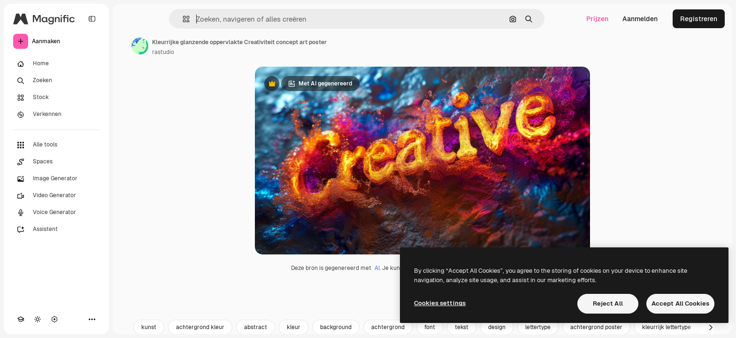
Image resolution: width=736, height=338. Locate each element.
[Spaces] (56, 161)
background (336, 327)
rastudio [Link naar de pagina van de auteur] (163, 52)
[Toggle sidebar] (92, 18)
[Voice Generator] (56, 212)
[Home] (56, 63)
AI (377, 268)
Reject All (608, 303)
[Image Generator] (56, 178)
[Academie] (20, 319)
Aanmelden (640, 19)
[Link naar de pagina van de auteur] (139, 46)
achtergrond (388, 327)
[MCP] (54, 319)
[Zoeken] (56, 80)
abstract (255, 327)
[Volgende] (710, 327)
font (429, 327)
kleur (293, 327)
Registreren (698, 19)
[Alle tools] (56, 145)
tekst (461, 327)
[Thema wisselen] (37, 319)
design (497, 327)
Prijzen (597, 19)
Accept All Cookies (680, 303)
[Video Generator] (56, 195)
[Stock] (56, 97)
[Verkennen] (56, 114)
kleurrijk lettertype (666, 327)
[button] (182, 19)
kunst (148, 327)
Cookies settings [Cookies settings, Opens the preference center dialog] (440, 303)
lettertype (538, 327)
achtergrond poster (596, 327)
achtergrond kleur (200, 327)
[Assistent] (56, 229)
